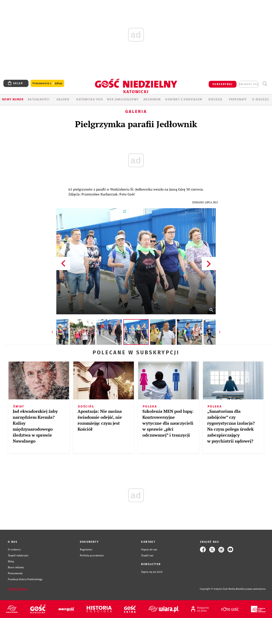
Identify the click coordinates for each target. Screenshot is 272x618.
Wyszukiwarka (265, 84)
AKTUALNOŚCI (39, 99)
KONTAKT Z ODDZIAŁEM (183, 99)
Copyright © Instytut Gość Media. (218, 589)
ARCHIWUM (152, 99)
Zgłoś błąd (17, 589)
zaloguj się (248, 84)
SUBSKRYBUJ (222, 84)
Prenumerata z (47, 83)
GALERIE (63, 99)
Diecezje (215, 99)
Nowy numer (13, 99)
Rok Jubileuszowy (123, 99)
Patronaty (238, 99)
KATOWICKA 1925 (89, 99)
